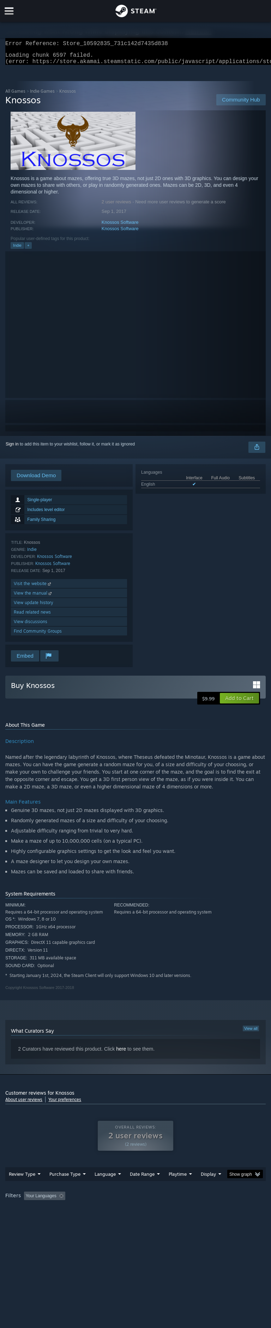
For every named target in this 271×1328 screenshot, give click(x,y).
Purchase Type (64, 1178)
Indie (17, 249)
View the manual (33, 597)
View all (251, 1033)
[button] (239, 702)
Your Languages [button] (41, 1200)
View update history (33, 606)
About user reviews (23, 1103)
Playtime (178, 1178)
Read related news (32, 616)
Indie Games (42, 95)
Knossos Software (120, 226)
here (121, 1053)
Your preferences (64, 1103)
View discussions (30, 625)
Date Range (142, 1178)
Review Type (22, 1178)
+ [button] (28, 249)
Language (105, 1178)
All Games (15, 95)
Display (208, 1178)
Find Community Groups (38, 635)
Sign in (12, 448)
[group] (135, 1200)
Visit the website (33, 587)
